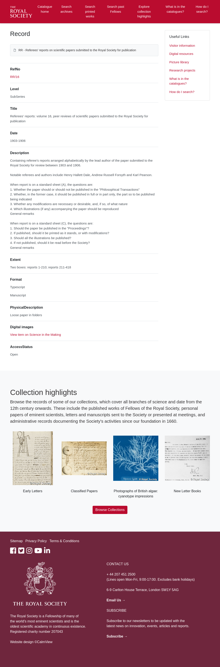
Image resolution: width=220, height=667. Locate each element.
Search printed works (90, 11)
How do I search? (202, 9)
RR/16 (14, 77)
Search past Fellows (115, 9)
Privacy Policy (36, 541)
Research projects (182, 70)
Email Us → (116, 600)
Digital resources (181, 54)
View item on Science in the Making (35, 334)
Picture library (179, 62)
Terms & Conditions (64, 541)
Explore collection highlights (144, 11)
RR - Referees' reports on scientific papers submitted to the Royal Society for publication (77, 50)
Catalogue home (44, 9)
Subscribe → (117, 636)
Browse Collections (110, 510)
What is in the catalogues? (175, 9)
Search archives (66, 9)
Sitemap (16, 541)
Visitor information (182, 45)
